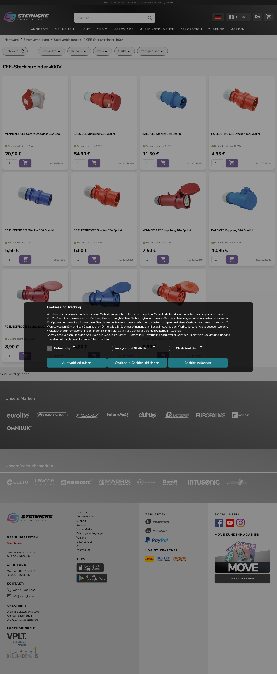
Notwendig (62, 348)
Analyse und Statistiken (132, 348)
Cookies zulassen (197, 362)
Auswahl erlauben (76, 362)
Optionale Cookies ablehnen (137, 362)
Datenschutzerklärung (131, 331)
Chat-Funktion (186, 348)
